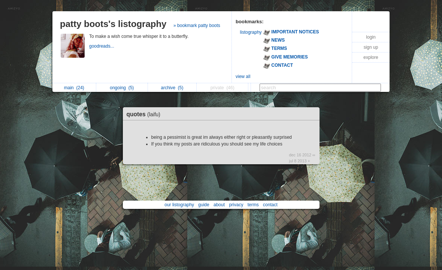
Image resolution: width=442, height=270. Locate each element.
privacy (236, 204)
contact (270, 204)
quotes (145, 114)
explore (370, 57)
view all (243, 76)
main (74, 87)
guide (203, 204)
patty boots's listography (113, 24)
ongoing (122, 87)
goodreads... (102, 46)
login (370, 37)
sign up (371, 47)
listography (251, 32)
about (219, 204)
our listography (179, 204)
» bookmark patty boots (196, 25)
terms (253, 204)
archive (172, 87)
